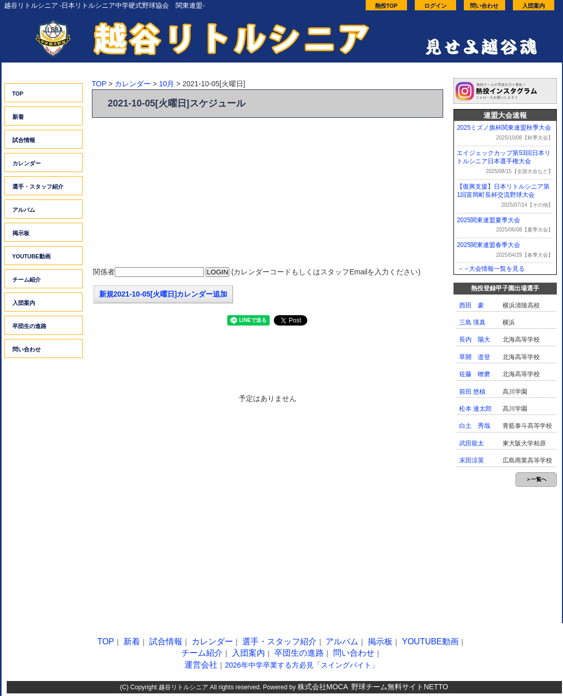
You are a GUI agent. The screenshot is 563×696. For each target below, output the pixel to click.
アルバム (23, 210)
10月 (167, 84)
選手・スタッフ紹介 (38, 186)
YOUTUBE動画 (31, 256)
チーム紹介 (26, 279)
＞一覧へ (536, 479)
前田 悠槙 (472, 391)
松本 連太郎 (475, 408)
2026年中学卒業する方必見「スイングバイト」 (301, 665)
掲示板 (20, 233)
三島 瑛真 (472, 322)
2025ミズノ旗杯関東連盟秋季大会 (504, 127)
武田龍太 (471, 443)
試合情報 (23, 140)
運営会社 (200, 664)
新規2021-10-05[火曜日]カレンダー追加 (163, 294)
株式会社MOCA (323, 687)
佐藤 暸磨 (474, 374)
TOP (18, 93)
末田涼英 (471, 460)
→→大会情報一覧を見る (491, 268)
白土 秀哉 (474, 425)
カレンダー (26, 163)
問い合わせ (484, 6)
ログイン (435, 6)
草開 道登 (474, 357)
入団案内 (533, 6)
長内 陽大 (474, 339)
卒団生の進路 (29, 326)
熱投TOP (386, 6)
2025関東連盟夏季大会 (488, 220)
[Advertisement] (267, 192)
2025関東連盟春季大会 (488, 245)
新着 (18, 117)
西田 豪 (471, 305)
